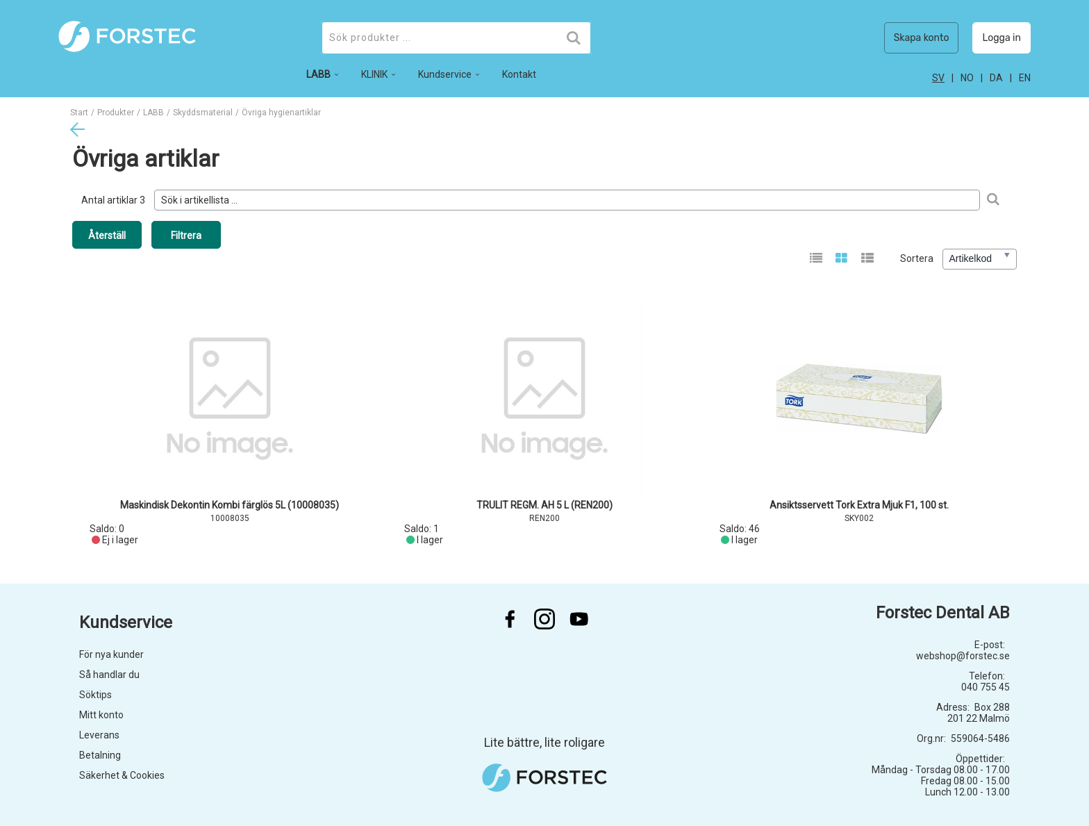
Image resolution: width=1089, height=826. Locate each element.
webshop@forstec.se (963, 655)
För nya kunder (111, 654)
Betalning (100, 755)
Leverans (99, 735)
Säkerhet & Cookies (122, 775)
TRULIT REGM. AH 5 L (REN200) (544, 505)
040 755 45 (985, 687)
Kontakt (519, 74)
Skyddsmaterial (203, 112)
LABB (153, 112)
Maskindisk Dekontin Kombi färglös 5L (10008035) (229, 505)
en (1025, 77)
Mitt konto (101, 714)
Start (79, 112)
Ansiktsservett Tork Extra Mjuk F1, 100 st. (859, 505)
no (967, 77)
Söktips (95, 694)
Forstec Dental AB (943, 612)
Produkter (115, 112)
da (996, 77)
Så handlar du (109, 674)
